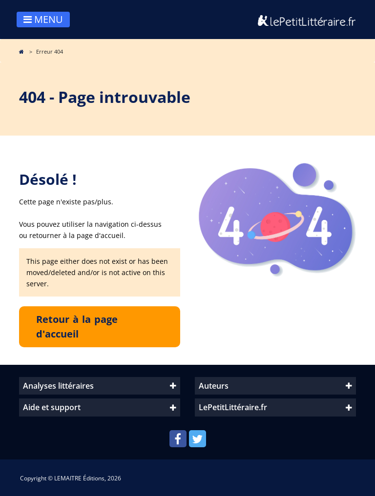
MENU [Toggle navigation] (43, 19)
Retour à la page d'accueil (77, 326)
